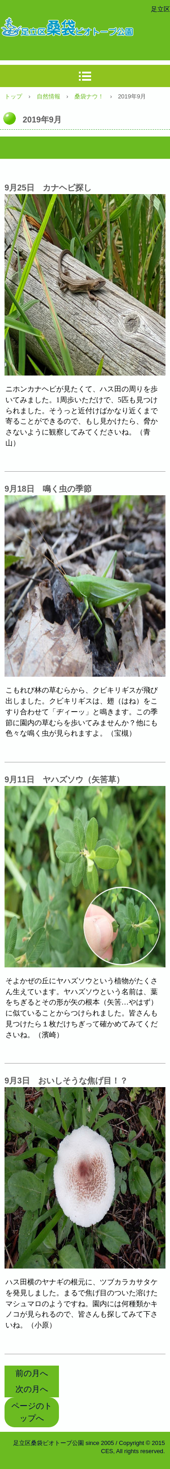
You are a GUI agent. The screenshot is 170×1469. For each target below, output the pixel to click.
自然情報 (48, 96)
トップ (13, 96)
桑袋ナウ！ (89, 96)
